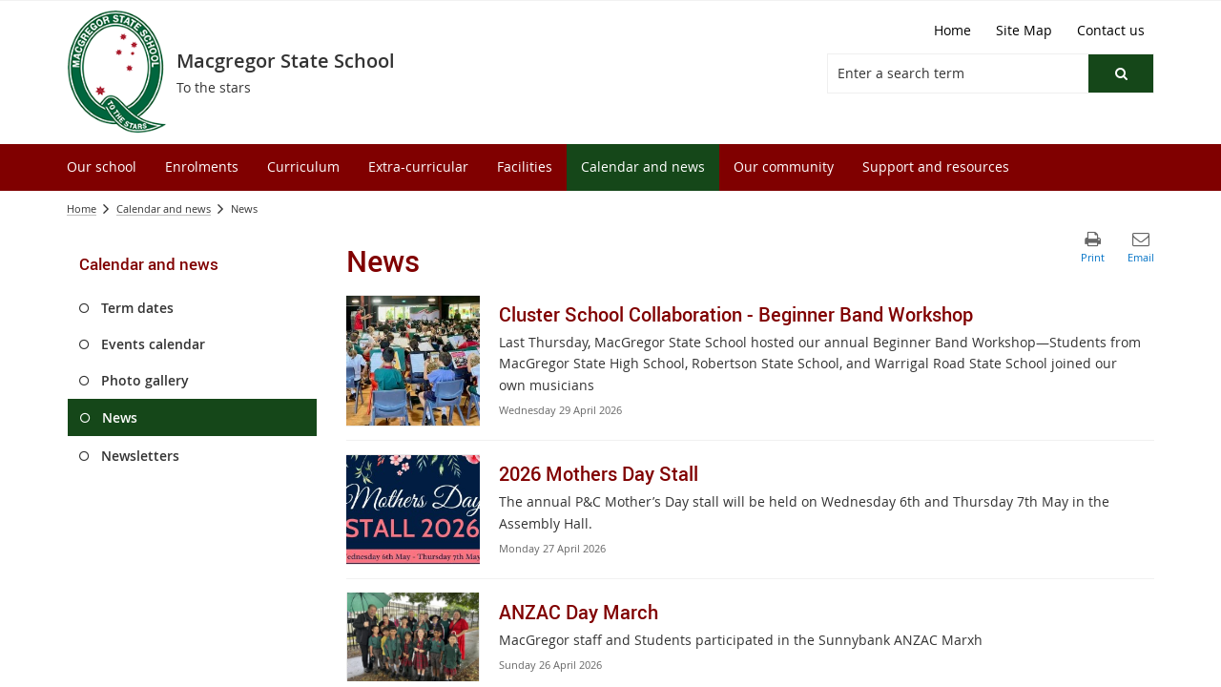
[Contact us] (1110, 30)
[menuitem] (101, 167)
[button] (1120, 73)
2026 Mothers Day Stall (598, 474)
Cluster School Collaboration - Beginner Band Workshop (736, 314)
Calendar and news (163, 208)
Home (81, 208)
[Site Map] (1024, 30)
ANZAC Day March (578, 612)
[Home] (952, 30)
